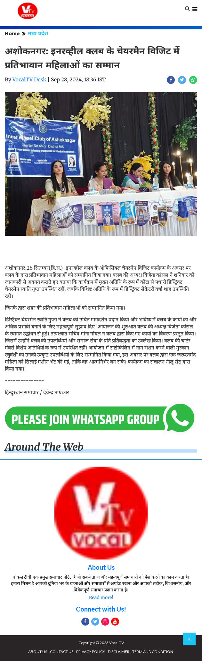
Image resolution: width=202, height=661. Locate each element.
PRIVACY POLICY (90, 651)
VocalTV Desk (29, 79)
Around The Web (44, 447)
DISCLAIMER (118, 651)
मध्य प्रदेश (38, 33)
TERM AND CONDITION (152, 651)
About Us (101, 567)
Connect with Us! (101, 609)
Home (12, 33)
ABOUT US (37, 651)
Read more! (101, 597)
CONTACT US (61, 651)
